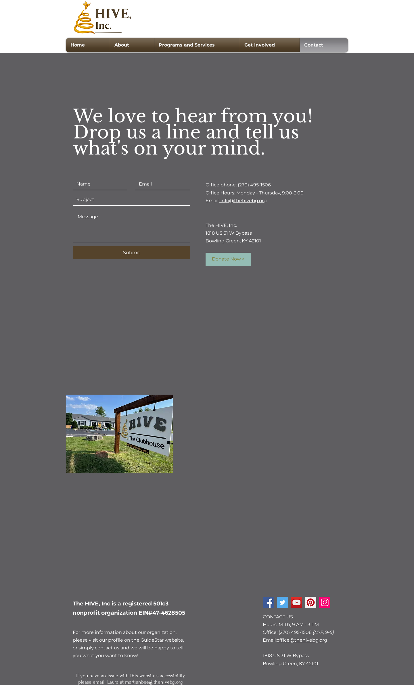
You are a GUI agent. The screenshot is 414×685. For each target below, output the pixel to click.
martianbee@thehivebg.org (154, 682)
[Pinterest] (310, 602)
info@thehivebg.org (243, 200)
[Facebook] (268, 602)
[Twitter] (282, 602)
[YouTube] (296, 602)
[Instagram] (324, 602)
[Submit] (131, 252)
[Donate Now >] (228, 259)
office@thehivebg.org (302, 640)
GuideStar (152, 640)
